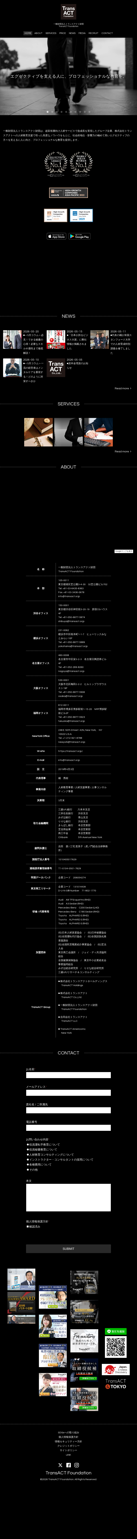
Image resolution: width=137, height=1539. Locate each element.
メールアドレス (36, 1086)
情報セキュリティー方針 (68, 1441)
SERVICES (51, 33)
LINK (68, 1455)
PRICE (62, 33)
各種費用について (68, 1164)
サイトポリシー (68, 1450)
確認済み (34, 1226)
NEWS (72, 33)
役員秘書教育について (68, 1149)
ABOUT (38, 33)
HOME (28, 33)
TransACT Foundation (68, 1473)
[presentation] (49, 1235)
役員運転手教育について (68, 1144)
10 (89, 112)
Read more (123, 388)
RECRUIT (93, 33)
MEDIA (82, 33)
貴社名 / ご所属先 (37, 1104)
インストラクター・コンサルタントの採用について (69, 1159)
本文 (29, 1180)
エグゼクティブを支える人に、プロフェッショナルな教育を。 (68, 73)
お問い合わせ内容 (37, 1139)
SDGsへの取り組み (68, 1432)
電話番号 (31, 1122)
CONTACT (107, 33)
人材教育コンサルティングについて (68, 1154)
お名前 (30, 1069)
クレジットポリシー (68, 1446)
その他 (68, 1169)
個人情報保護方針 (37, 1221)
